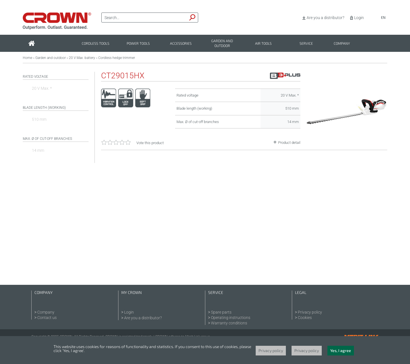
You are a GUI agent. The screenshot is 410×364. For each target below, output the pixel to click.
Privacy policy (310, 312)
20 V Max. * (42, 88)
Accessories (181, 43)
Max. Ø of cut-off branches (47, 139)
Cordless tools (95, 43)
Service (306, 43)
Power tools (138, 43)
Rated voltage (35, 77)
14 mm (38, 150)
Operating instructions (230, 318)
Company (342, 43)
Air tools (263, 43)
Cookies (305, 318)
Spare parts (221, 312)
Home (27, 58)
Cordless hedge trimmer (116, 58)
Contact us (47, 318)
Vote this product (150, 143)
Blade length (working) (44, 108)
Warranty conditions (229, 323)
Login (359, 17)
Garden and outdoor (222, 43)
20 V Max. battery (82, 58)
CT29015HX (122, 76)
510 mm (39, 119)
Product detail (289, 142)
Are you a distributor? (325, 17)
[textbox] (144, 18)
